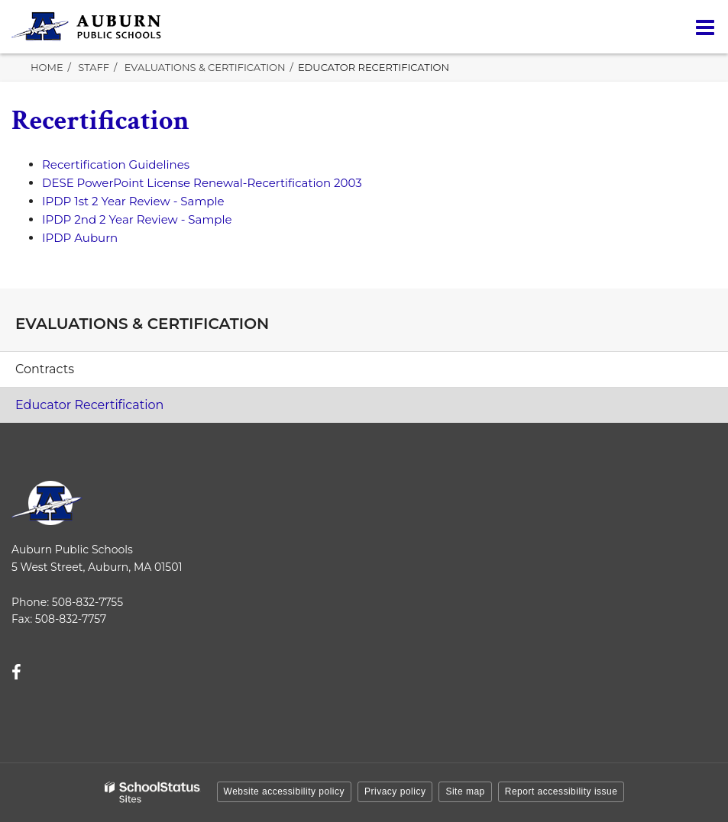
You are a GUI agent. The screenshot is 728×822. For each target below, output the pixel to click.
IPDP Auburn (80, 237)
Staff (93, 67)
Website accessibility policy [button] (284, 791)
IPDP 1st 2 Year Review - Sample (133, 201)
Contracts (44, 369)
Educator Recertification (89, 405)
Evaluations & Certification (205, 67)
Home (47, 67)
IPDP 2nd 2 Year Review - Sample (137, 219)
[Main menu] (705, 26)
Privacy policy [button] (394, 791)
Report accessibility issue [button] (561, 791)
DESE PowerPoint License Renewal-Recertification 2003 (202, 183)
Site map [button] (464, 791)
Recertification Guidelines (115, 164)
